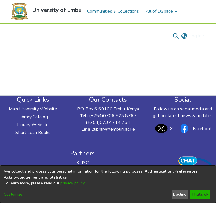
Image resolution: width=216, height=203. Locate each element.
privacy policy (72, 183)
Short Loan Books (33, 133)
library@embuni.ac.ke (114, 129)
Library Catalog (33, 117)
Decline (179, 194)
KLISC (82, 163)
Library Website (33, 125)
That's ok (200, 194)
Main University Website (33, 109)
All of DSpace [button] (159, 11)
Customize (13, 194)
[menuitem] (161, 11)
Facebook (194, 128)
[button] (19, 11)
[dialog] (108, 184)
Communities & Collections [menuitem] (113, 11)
